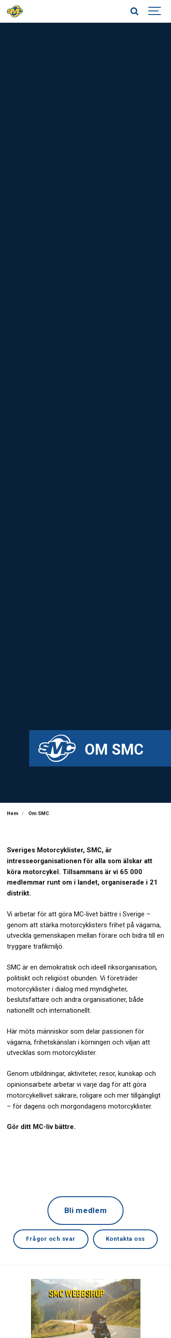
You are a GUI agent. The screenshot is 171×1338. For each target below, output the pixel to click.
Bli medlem (85, 1210)
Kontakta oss (125, 1238)
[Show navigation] (155, 11)
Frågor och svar (51, 1238)
